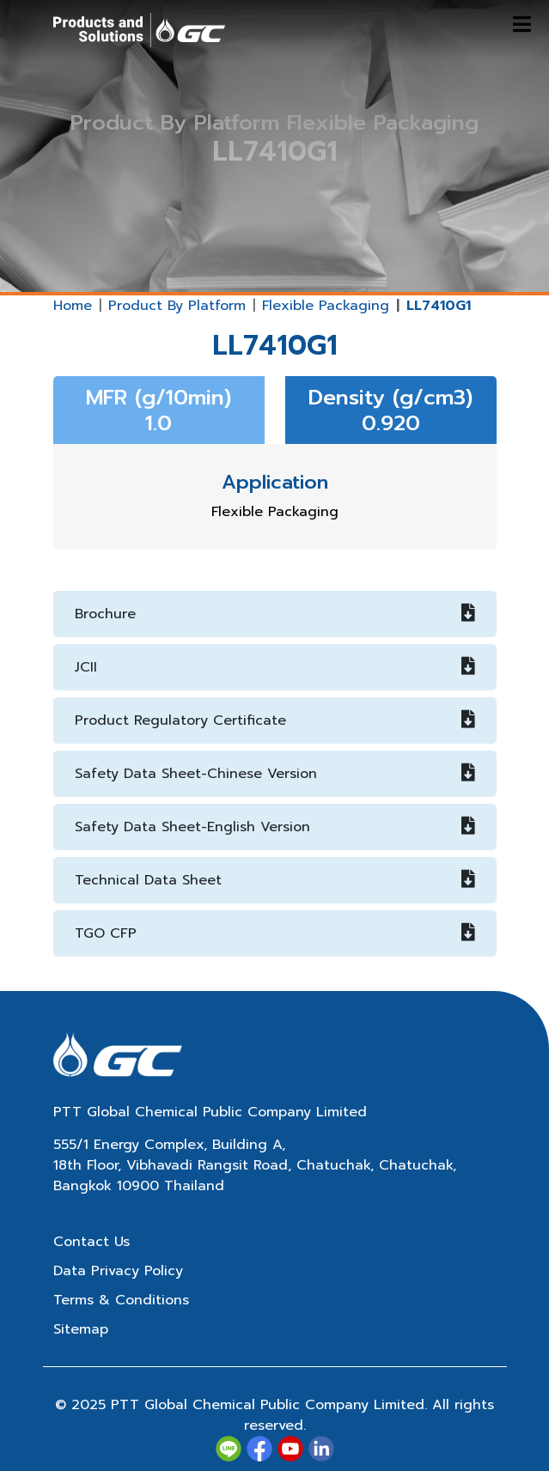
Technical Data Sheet (275, 880)
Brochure (275, 614)
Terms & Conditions (121, 1300)
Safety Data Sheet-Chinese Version (275, 773)
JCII (275, 667)
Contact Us (91, 1241)
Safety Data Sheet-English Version (275, 827)
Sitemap (80, 1329)
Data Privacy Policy (118, 1271)
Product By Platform (177, 305)
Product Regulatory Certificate (275, 720)
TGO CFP (275, 933)
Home (72, 305)
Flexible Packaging (325, 305)
